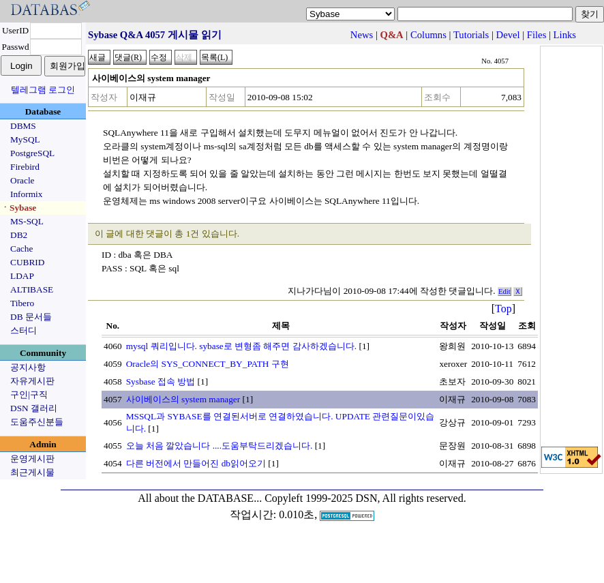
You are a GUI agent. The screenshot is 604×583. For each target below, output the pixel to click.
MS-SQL (27, 221)
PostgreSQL (32, 153)
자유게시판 (32, 381)
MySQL (25, 139)
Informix (26, 194)
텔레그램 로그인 (43, 90)
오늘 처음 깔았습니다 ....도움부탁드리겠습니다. (219, 445)
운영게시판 (32, 458)
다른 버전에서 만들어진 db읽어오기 (196, 463)
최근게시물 (32, 472)
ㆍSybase (18, 208)
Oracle (22, 180)
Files (537, 34)
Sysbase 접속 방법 (161, 381)
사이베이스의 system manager (183, 399)
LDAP (22, 276)
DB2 (18, 235)
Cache (21, 248)
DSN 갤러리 (33, 408)
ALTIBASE (31, 289)
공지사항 (28, 367)
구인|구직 (29, 394)
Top (503, 308)
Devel (508, 34)
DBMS (23, 126)
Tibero (22, 303)
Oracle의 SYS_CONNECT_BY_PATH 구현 (207, 364)
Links (565, 34)
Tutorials (471, 34)
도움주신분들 (36, 422)
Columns (428, 34)
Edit (504, 291)
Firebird (25, 167)
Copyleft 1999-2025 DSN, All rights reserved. (365, 498)
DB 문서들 (31, 317)
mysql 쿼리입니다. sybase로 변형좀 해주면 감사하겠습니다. (241, 346)
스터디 (23, 330)
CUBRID (27, 262)
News (361, 34)
